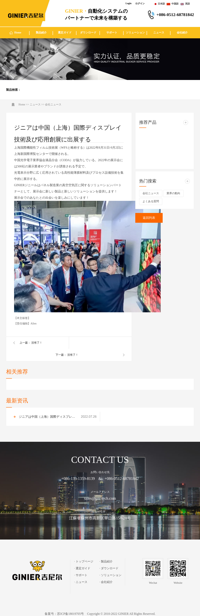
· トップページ (83, 561)
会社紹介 (182, 32)
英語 (187, 3)
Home (17, 32)
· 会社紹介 (106, 582)
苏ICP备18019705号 (70, 613)
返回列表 (149, 217)
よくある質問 (151, 201)
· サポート (81, 575)
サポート (111, 32)
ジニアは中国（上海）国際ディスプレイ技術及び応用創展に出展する (48, 416)
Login (128, 3)
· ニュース (81, 582)
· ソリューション (111, 575)
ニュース (158, 32)
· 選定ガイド (82, 568)
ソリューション (135, 32)
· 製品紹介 (106, 561)
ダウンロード (88, 32)
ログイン (140, 3)
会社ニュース (53, 104)
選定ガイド (65, 32)
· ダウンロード (109, 568)
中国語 (174, 3)
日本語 (161, 3)
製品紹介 (41, 32)
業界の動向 (173, 193)
